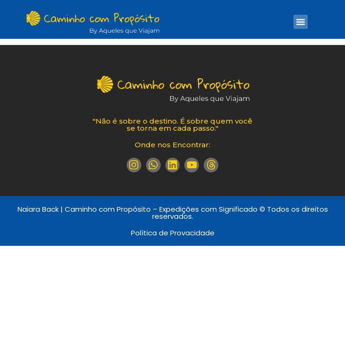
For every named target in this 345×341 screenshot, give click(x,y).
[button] (300, 22)
